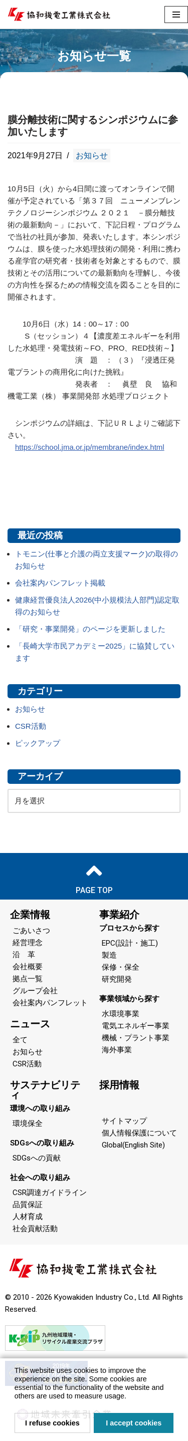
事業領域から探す (129, 998)
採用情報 (119, 1085)
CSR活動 (30, 726)
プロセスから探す (129, 928)
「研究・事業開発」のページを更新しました (90, 629)
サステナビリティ (45, 1090)
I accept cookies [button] (133, 1423)
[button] (129, 1397)
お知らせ (92, 155)
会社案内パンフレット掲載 (60, 583)
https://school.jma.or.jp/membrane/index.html (89, 447)
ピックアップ (37, 743)
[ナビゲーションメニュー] (176, 14)
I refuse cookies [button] (52, 1423)
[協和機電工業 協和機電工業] (59, 14)
